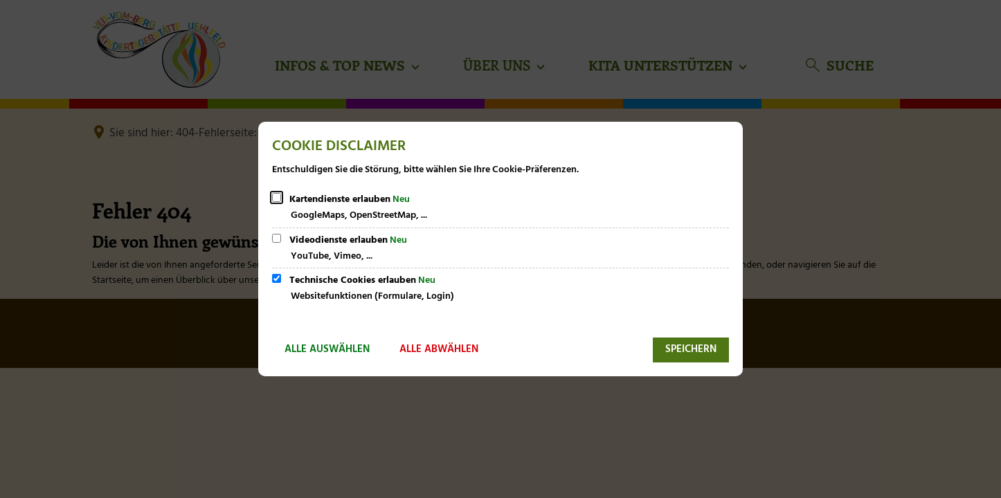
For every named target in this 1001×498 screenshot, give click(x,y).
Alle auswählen (327, 349)
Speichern (690, 349)
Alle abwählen (438, 349)
